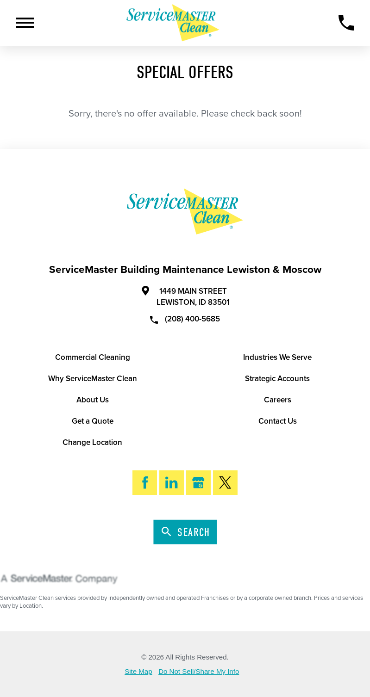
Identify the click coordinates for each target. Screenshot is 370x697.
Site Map (138, 671)
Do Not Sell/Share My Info (198, 671)
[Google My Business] (198, 482)
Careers (277, 400)
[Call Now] (346, 23)
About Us (92, 400)
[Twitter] (225, 482)
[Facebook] (144, 482)
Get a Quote (92, 421)
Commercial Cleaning (92, 357)
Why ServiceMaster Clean (92, 378)
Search (186, 532)
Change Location (92, 442)
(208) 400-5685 (185, 318)
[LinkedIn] (171, 482)
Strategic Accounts (277, 378)
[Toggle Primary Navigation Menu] (25, 23)
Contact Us (277, 421)
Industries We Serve (277, 357)
